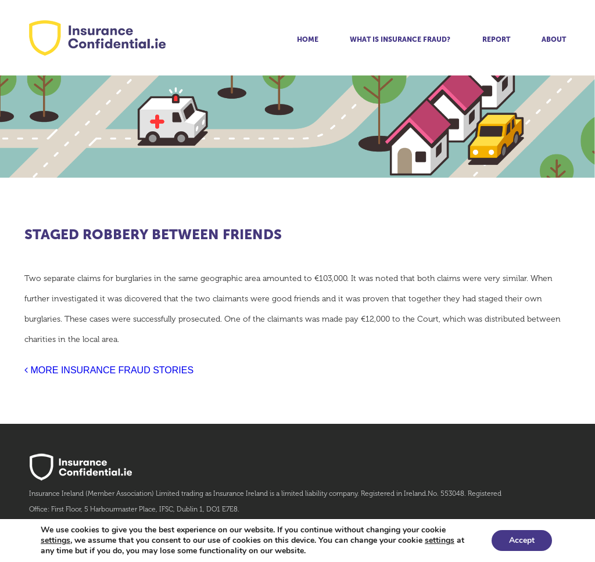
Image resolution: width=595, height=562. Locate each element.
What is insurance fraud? (400, 39)
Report (496, 39)
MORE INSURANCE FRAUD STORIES (108, 370)
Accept (522, 540)
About (554, 39)
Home (307, 39)
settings (55, 540)
